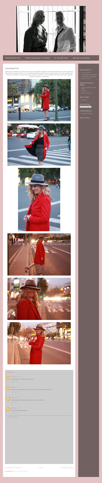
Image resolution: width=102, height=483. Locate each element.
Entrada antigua (67, 467)
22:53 (19, 408)
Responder (14, 381)
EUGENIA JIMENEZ (86, 113)
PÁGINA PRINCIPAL (12, 58)
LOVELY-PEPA (85, 72)
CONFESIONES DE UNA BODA (88, 88)
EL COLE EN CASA (61, 58)
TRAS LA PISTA (85, 78)
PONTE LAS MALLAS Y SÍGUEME (37, 58)
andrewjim (84, 100)
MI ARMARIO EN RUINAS (88, 77)
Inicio (41, 467)
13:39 (19, 387)
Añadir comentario (12, 417)
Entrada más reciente (13, 467)
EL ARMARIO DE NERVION (89, 74)
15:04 (19, 397)
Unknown (14, 376)
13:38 (19, 376)
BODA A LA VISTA (86, 93)
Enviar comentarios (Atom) (20, 471)
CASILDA (84, 91)
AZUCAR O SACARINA (81, 58)
